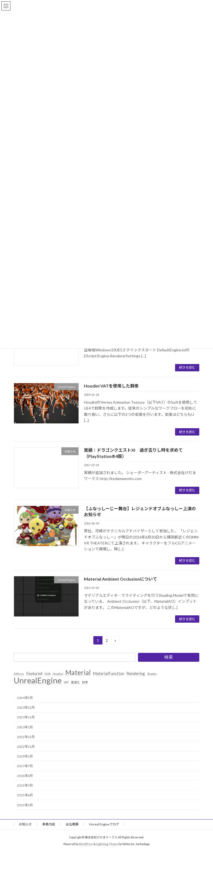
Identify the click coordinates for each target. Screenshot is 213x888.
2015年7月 (25, 785)
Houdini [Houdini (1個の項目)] (58, 674)
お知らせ (25, 824)
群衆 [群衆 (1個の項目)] (85, 682)
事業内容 (48, 824)
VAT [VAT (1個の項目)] (66, 682)
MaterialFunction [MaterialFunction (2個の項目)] (108, 673)
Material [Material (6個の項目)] (78, 672)
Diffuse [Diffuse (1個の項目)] (19, 674)
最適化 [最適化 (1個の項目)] (75, 682)
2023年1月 (25, 727)
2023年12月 (26, 707)
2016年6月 (25, 776)
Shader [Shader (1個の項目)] (152, 674)
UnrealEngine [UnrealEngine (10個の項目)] (38, 680)
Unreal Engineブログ (104, 824)
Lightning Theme (107, 844)
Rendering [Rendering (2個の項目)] (135, 673)
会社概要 (72, 824)
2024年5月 (25, 698)
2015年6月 (25, 795)
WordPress (86, 844)
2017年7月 (25, 766)
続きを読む (187, 367)
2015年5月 (25, 805)
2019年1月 (25, 756)
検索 (168, 657)
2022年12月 (26, 737)
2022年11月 (26, 747)
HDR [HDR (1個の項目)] (47, 674)
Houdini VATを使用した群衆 (111, 385)
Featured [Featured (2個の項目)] (34, 673)
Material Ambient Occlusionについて (120, 578)
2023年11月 (26, 717)
